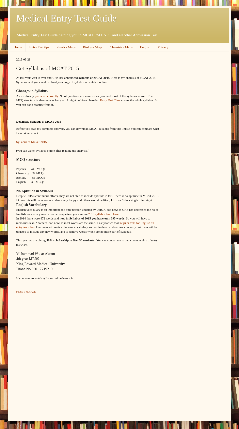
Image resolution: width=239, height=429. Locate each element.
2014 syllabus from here (103, 214)
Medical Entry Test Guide (66, 18)
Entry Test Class (110, 100)
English (145, 47)
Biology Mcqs (92, 47)
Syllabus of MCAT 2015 (31, 142)
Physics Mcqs (66, 47)
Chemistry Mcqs (121, 47)
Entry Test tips (39, 47)
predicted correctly (46, 96)
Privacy (163, 47)
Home (18, 47)
